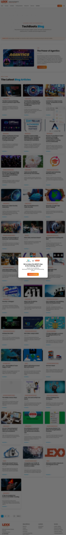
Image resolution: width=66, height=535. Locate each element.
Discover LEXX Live (33, 274)
